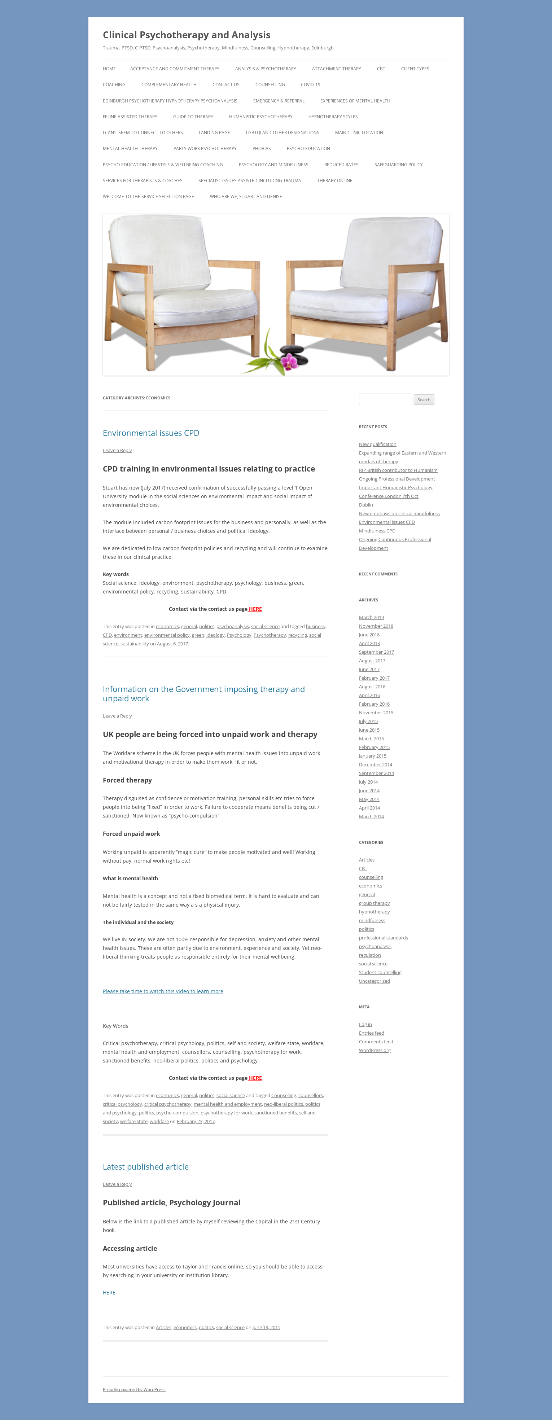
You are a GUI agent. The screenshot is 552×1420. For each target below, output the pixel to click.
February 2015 (374, 747)
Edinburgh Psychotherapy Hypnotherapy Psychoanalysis (170, 101)
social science (265, 626)
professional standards (383, 937)
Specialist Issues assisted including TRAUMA (249, 181)
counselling (371, 877)
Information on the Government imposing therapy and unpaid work (204, 693)
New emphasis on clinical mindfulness (399, 513)
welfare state (134, 1121)
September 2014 (376, 773)
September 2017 (376, 652)
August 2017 (372, 660)
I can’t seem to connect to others (143, 133)
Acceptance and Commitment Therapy (174, 69)
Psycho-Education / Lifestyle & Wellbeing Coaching (163, 165)
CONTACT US (226, 85)
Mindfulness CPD (377, 530)
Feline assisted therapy (130, 117)
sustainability (135, 643)
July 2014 (368, 782)
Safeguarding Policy (398, 165)
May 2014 (369, 799)
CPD (107, 635)
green (198, 635)
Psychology (239, 635)
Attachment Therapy (336, 69)
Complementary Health (169, 85)
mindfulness (372, 920)
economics (167, 626)
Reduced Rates (341, 165)
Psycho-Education (308, 148)
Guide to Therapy (193, 117)
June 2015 (369, 730)
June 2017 (369, 669)
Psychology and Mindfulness (273, 165)
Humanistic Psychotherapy (261, 117)
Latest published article (146, 1166)
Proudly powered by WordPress (134, 1389)
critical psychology (122, 1104)
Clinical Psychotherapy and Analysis (187, 34)
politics (206, 626)
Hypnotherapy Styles (333, 117)
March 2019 (371, 617)
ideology (215, 635)
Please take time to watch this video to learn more (163, 991)
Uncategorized (374, 981)
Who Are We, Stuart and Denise (246, 196)
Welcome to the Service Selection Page (148, 196)
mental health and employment (228, 1104)
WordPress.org (375, 1050)
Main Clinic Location (359, 133)
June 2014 (369, 790)
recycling (297, 635)
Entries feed (371, 1033)
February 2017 (374, 678)
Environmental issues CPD (151, 432)
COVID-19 (310, 85)
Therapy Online (334, 181)
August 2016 (372, 686)
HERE (254, 608)
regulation (370, 955)
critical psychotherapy (168, 1104)
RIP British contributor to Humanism (398, 470)
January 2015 (372, 756)
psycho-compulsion (177, 1112)
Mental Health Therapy (130, 148)
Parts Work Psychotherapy (205, 148)
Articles (163, 1327)
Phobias (262, 148)
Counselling (270, 85)
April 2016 (369, 695)
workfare (159, 1121)
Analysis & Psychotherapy (265, 69)
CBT (381, 69)
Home (109, 69)
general (189, 626)
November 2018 (376, 626)
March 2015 (371, 738)
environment (128, 635)
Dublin (366, 504)
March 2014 (371, 816)
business (315, 626)
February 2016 (374, 704)
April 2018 (369, 643)
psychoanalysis (232, 626)
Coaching (114, 85)
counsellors (310, 1095)
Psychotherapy (270, 635)
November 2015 (376, 712)
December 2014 (375, 764)
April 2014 (369, 808)
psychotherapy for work (226, 1112)
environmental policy (167, 635)
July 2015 (368, 721)
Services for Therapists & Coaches (143, 181)
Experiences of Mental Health (355, 101)
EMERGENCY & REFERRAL (279, 101)
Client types (415, 69)
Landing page (214, 133)
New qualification (378, 444)
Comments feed (376, 1041)
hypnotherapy (374, 911)
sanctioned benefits (275, 1112)
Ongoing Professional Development (397, 478)
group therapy (374, 903)
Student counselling (380, 972)
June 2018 (369, 634)
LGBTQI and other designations (282, 133)
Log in (365, 1024)
